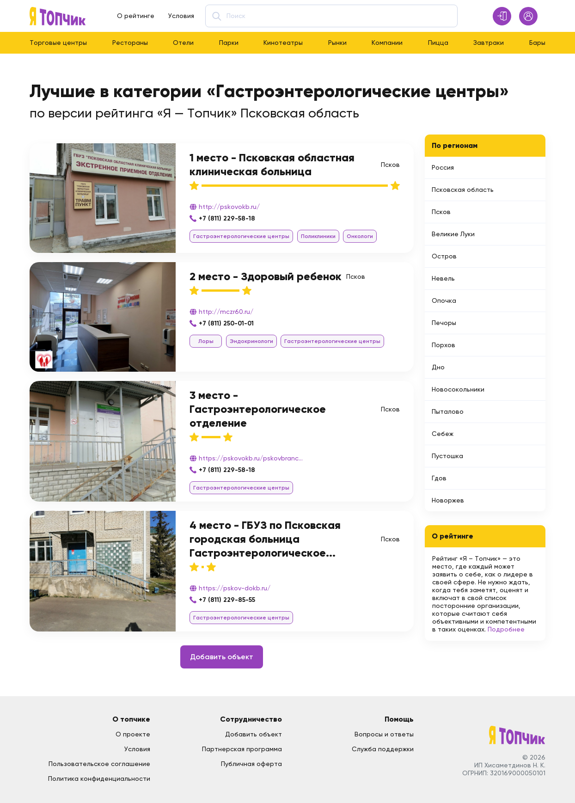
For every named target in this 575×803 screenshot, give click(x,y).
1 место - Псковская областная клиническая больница (272, 164)
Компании (387, 42)
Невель (443, 278)
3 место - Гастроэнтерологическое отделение (258, 408)
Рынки (337, 42)
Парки (229, 42)
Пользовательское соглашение (99, 763)
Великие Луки (453, 234)
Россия (443, 167)
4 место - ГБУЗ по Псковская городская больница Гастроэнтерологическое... (265, 538)
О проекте (133, 734)
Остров (444, 256)
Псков (441, 211)
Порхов (443, 345)
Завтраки (488, 42)
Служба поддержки (383, 749)
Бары (537, 42)
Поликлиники (318, 236)
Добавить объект (221, 656)
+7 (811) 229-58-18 (227, 218)
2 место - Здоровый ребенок (266, 276)
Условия (181, 15)
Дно (438, 367)
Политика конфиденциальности (99, 778)
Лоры (206, 341)
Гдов (439, 478)
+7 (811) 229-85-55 (227, 600)
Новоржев (448, 500)
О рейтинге (135, 15)
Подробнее (506, 629)
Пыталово (448, 411)
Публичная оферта (251, 763)
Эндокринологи (251, 341)
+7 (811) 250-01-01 (226, 323)
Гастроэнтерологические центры (241, 236)
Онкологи (360, 236)
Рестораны (130, 42)
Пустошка (447, 456)
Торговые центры (58, 42)
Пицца (438, 42)
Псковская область (463, 189)
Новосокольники (458, 389)
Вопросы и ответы (384, 734)
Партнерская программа (242, 749)
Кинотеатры (283, 42)
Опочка (444, 300)
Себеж (442, 433)
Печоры (444, 322)
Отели (183, 42)
